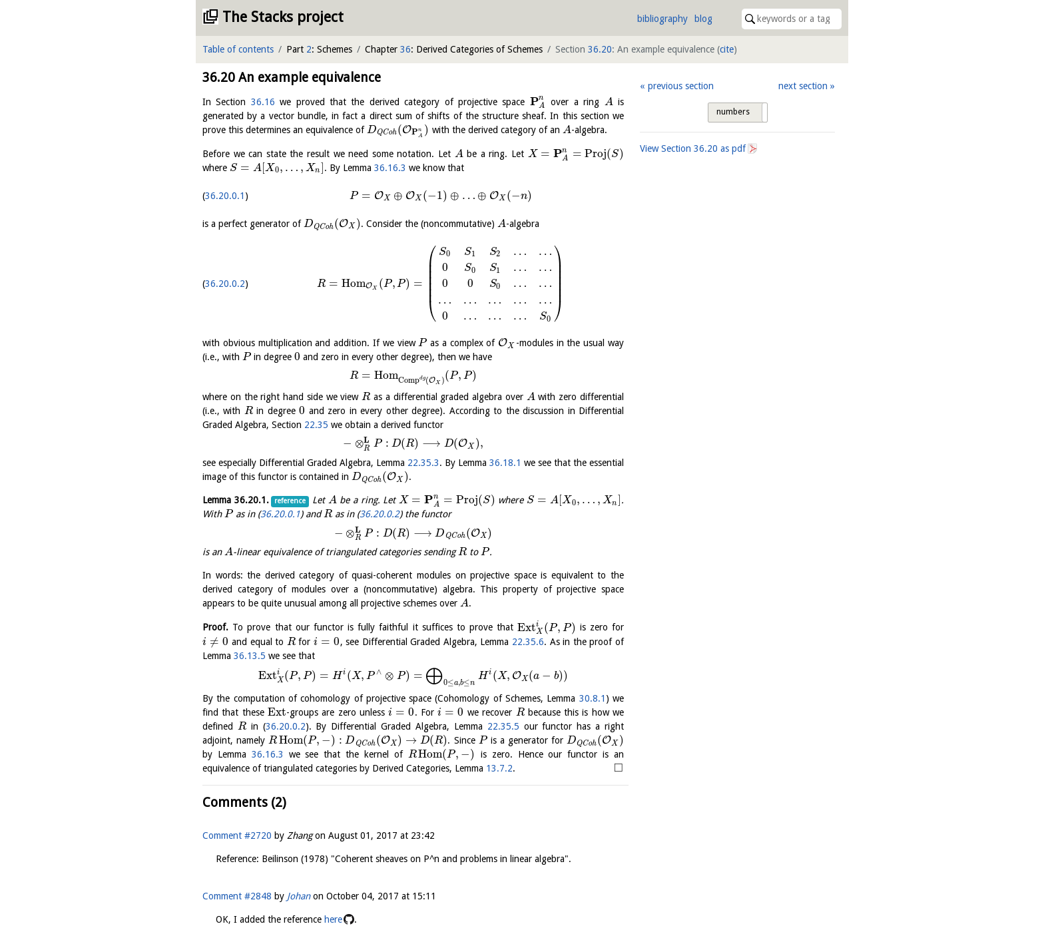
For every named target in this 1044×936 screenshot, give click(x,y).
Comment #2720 (237, 835)
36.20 (600, 49)
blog (703, 18)
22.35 (316, 424)
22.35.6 (528, 641)
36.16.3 (390, 167)
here (333, 919)
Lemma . (235, 500)
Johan (298, 896)
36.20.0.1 (225, 195)
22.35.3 (423, 462)
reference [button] (290, 501)
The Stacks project (283, 17)
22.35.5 (503, 726)
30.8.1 (592, 698)
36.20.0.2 (225, 283)
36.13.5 (250, 655)
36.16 (263, 102)
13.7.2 (499, 768)
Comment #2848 (237, 896)
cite (727, 49)
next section (803, 86)
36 (405, 49)
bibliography (662, 18)
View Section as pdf (693, 148)
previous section (681, 86)
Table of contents (238, 49)
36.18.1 (505, 462)
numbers (733, 112)
